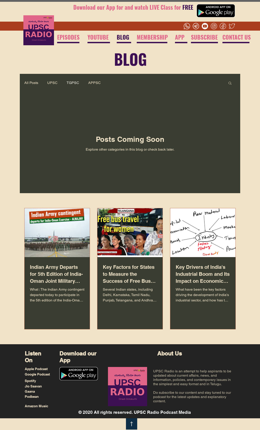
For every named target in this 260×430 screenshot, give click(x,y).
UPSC (52, 83)
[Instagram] (214, 26)
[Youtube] (205, 26)
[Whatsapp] (187, 26)
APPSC (94, 83)
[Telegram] (196, 26)
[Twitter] (232, 26)
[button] (230, 83)
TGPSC (73, 83)
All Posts (31, 83)
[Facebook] (223, 26)
